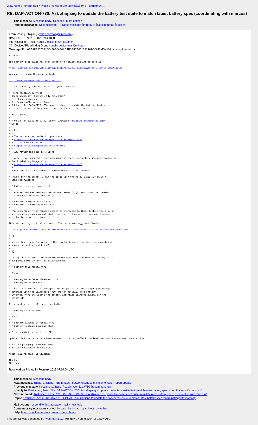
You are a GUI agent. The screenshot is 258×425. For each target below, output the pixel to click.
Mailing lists (31, 5)
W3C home (14, 5)
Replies (120, 24)
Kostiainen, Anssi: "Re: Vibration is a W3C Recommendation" (76, 386)
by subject (87, 408)
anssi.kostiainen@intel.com (55, 41)
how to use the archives (35, 412)
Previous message (70, 24)
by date (61, 408)
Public (44, 5)
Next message (48, 24)
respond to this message (46, 404)
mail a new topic (72, 404)
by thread (74, 408)
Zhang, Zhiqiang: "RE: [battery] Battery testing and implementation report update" (83, 382)
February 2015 (96, 5)
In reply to (89, 24)
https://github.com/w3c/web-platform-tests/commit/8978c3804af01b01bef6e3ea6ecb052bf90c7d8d (68, 229)
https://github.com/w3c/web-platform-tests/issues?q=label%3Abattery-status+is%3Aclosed (65, 68)
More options (74, 20)
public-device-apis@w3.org (67, 5)
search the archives (64, 412)
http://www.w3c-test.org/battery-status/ (35, 80)
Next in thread (105, 24)
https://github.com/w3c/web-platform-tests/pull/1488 (48, 139)
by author (101, 408)
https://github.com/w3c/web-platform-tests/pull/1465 (48, 164)
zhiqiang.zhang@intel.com (55, 34)
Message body (42, 20)
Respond (58, 20)
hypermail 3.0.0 (54, 418)
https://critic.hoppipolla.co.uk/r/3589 (39, 145)
